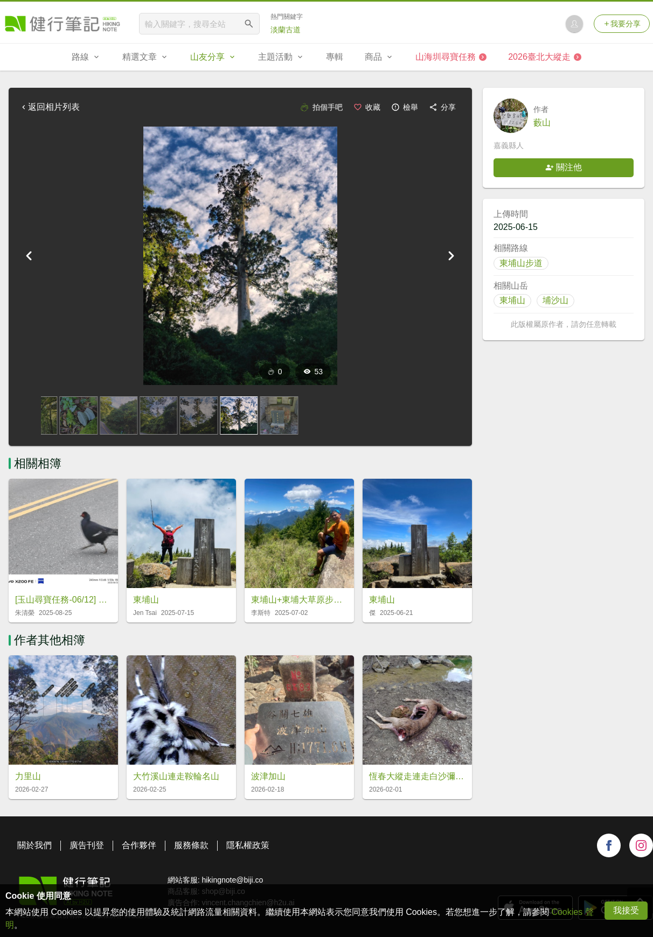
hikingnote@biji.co (232, 880)
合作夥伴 (139, 845)
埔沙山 (555, 300)
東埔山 (512, 300)
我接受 (626, 910)
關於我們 (34, 845)
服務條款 (191, 845)
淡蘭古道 (285, 29)
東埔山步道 (521, 263)
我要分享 (622, 23)
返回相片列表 (49, 106)
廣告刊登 (87, 845)
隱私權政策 (247, 845)
